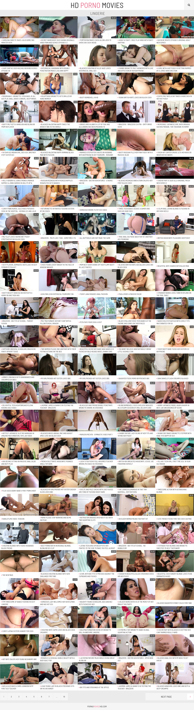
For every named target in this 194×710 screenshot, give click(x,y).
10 (64, 696)
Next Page (177, 697)
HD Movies (97, 4)
